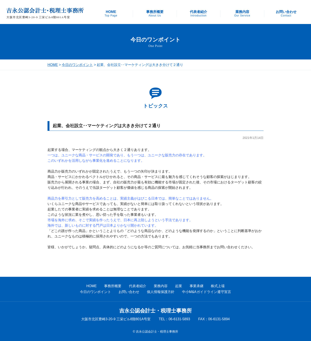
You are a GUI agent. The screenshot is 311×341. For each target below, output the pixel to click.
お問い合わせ (286, 13)
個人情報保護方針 (161, 292)
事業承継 (196, 286)
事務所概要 (154, 13)
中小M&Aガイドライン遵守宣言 (206, 292)
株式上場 (218, 286)
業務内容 (242, 13)
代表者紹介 (198, 13)
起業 (178, 286)
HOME (111, 13)
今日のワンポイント (77, 65)
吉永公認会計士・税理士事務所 (155, 311)
